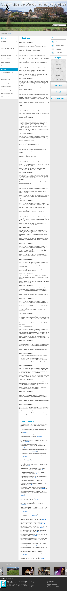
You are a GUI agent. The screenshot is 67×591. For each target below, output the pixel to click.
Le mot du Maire (18, 25)
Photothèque (59, 68)
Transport (58, 64)
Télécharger (23, 426)
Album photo (59, 52)
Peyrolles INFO (59, 72)
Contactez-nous (60, 42)
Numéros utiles (59, 79)
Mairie (25, 25)
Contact (48, 585)
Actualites (10, 25)
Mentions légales (50, 581)
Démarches (58, 75)
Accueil (3, 25)
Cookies (49, 582)
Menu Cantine (59, 61)
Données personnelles (52, 584)
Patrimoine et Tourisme (44, 25)
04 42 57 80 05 (60, 45)
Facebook (58, 49)
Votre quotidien (33, 25)
